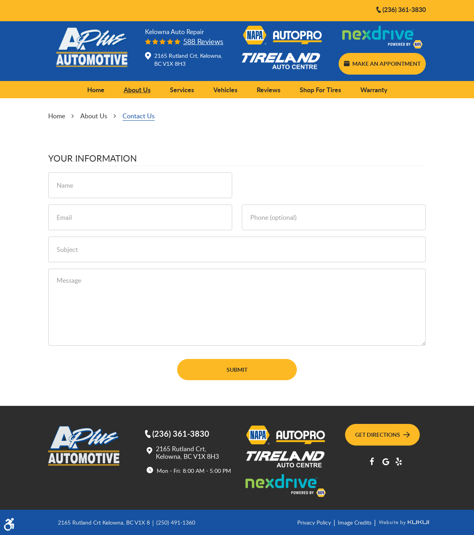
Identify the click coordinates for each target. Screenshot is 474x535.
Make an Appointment (382, 63)
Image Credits (355, 522)
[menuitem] (96, 90)
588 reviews (203, 41)
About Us (137, 89)
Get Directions (382, 434)
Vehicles (225, 89)
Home (95, 89)
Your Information (92, 158)
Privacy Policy (315, 522)
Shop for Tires (320, 89)
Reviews (268, 89)
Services (182, 89)
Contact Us (139, 115)
